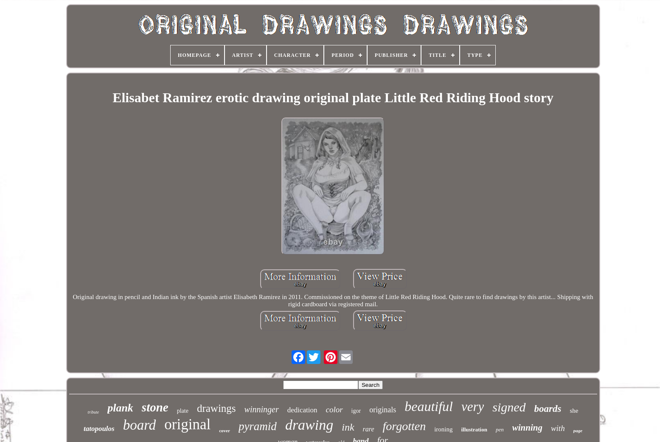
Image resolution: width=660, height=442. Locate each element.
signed (508, 407)
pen (500, 429)
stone (155, 407)
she (574, 410)
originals (382, 410)
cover (224, 430)
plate (182, 411)
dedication (302, 410)
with (558, 428)
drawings (216, 408)
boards (548, 408)
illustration (474, 429)
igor (356, 411)
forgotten (404, 426)
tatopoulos (99, 429)
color (334, 409)
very (472, 406)
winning (527, 427)
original (187, 424)
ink (348, 427)
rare (368, 429)
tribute (93, 412)
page (577, 430)
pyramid (258, 426)
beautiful (428, 406)
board (139, 425)
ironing (443, 429)
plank (120, 408)
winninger (261, 409)
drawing (309, 425)
